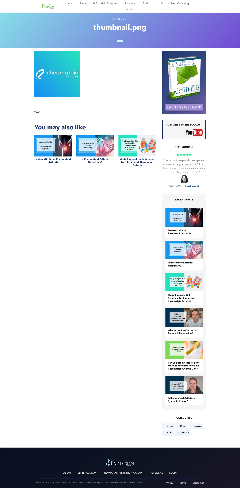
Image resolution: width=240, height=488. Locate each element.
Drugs (183, 426)
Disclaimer (198, 482)
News (169, 433)
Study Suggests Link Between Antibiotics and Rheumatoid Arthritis (137, 152)
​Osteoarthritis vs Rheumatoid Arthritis (53, 152)
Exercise (197, 426)
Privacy (169, 482)
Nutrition (184, 433)
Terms (183, 482)
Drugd (170, 426)
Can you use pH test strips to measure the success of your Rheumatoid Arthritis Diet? (184, 366)
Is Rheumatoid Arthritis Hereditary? (95, 152)
